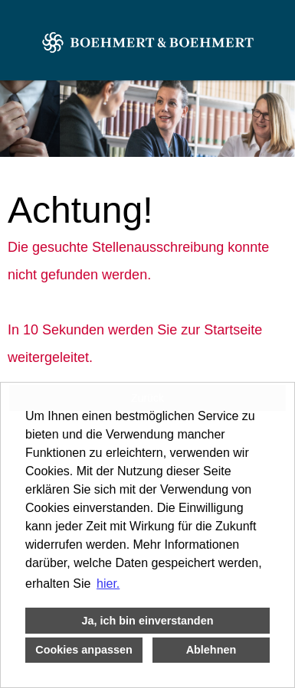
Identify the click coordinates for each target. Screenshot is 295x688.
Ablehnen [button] (211, 650)
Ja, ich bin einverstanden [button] (148, 621)
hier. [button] (108, 583)
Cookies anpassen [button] (83, 650)
